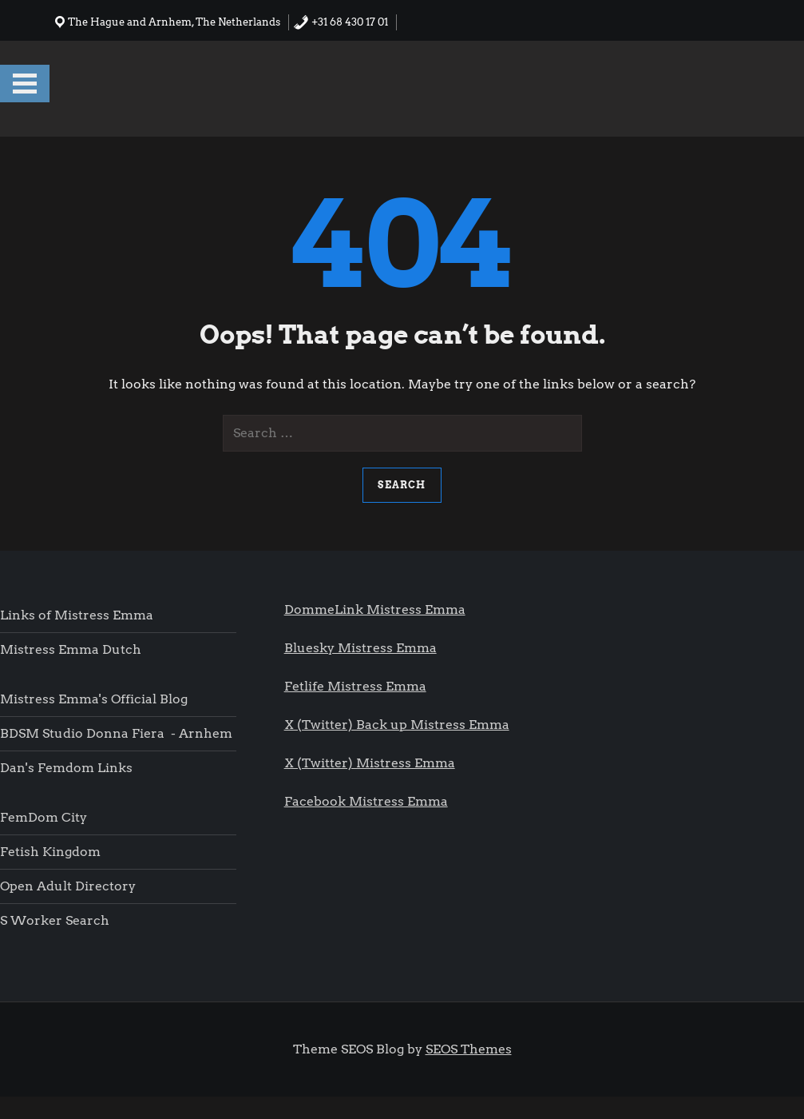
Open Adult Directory (68, 886)
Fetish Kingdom (52, 851)
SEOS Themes (469, 1049)
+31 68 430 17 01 (340, 22)
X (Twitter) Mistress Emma (369, 763)
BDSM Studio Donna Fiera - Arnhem (116, 733)
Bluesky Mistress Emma (360, 647)
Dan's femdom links (66, 767)
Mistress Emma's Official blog (94, 699)
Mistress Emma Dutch (70, 649)
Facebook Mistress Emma (366, 801)
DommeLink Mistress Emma (374, 609)
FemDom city (43, 817)
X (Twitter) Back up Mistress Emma (396, 724)
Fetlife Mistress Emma (355, 686)
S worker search (54, 920)
